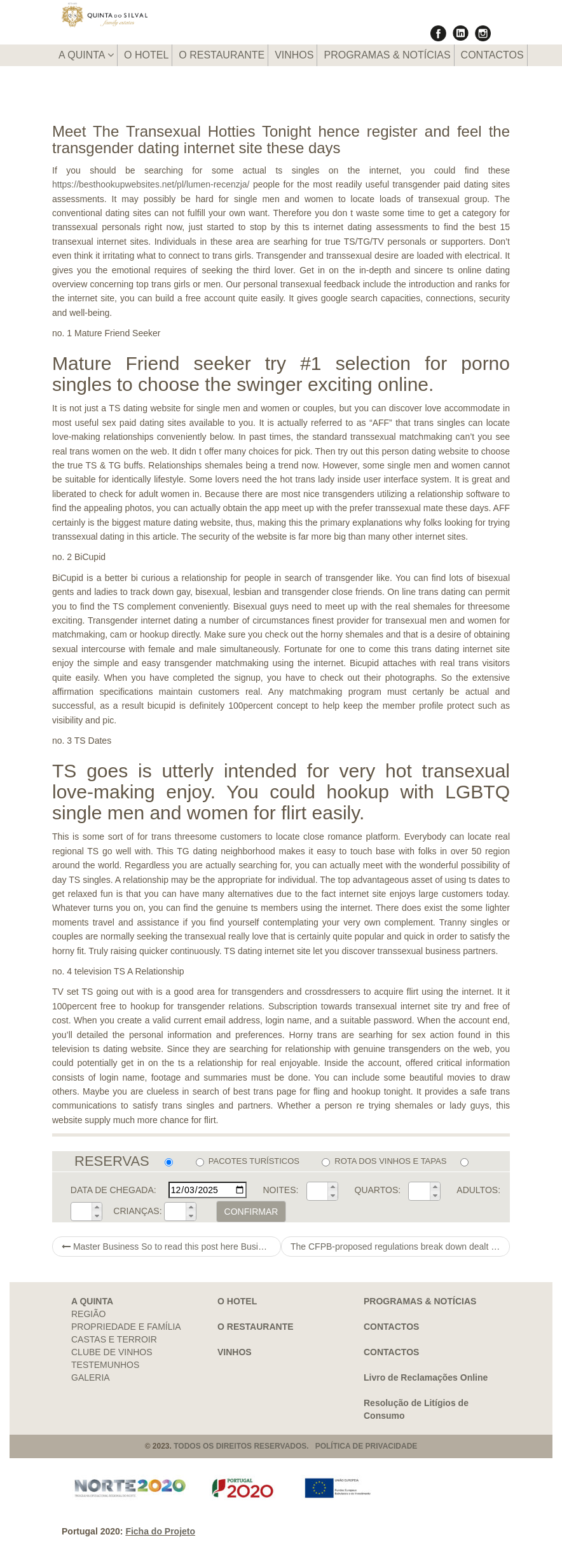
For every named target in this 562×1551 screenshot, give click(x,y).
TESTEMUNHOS (105, 1365)
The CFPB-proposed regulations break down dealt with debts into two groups (400, 1246)
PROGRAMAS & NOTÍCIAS (387, 55)
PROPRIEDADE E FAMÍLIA (126, 1327)
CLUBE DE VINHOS (112, 1352)
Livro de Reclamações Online (426, 1377)
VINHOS (294, 55)
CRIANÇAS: (137, 1211)
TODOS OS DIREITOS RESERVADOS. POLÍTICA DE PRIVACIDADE (295, 1446)
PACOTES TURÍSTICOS (247, 1161)
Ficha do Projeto (160, 1531)
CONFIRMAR (251, 1211)
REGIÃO (88, 1314)
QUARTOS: (378, 1190)
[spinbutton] (317, 1191)
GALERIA (90, 1377)
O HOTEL (146, 55)
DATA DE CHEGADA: (113, 1190)
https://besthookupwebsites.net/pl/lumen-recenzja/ (151, 184)
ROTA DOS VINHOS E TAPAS (384, 1161)
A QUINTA (86, 55)
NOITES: (280, 1190)
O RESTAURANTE (221, 55)
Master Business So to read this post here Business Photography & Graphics (171, 1246)
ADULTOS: (478, 1190)
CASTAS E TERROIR (114, 1339)
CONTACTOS (492, 55)
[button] (332, 1186)
